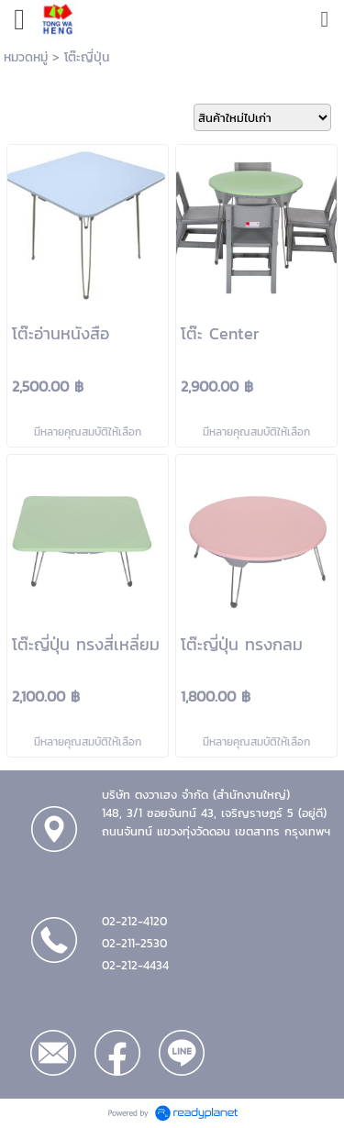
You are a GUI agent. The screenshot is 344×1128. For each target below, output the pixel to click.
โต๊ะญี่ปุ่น (86, 57)
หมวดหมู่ (26, 57)
